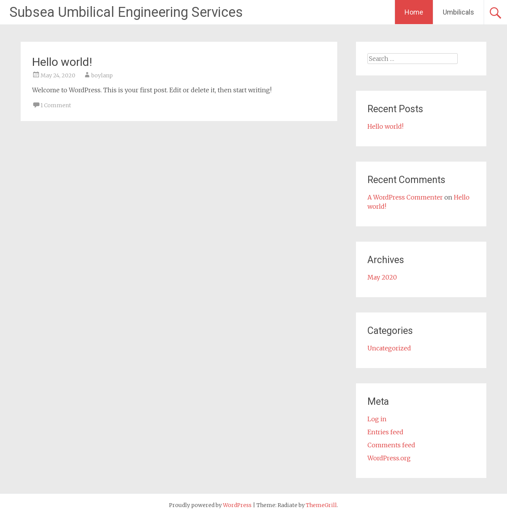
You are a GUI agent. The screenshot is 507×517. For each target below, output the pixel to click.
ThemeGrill (321, 505)
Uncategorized (389, 348)
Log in (377, 419)
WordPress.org (389, 458)
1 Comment (56, 105)
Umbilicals (458, 12)
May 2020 (382, 277)
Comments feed (391, 445)
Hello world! (62, 62)
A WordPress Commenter (405, 197)
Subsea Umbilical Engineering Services (126, 12)
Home (414, 12)
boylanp (102, 75)
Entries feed (385, 432)
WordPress (237, 505)
